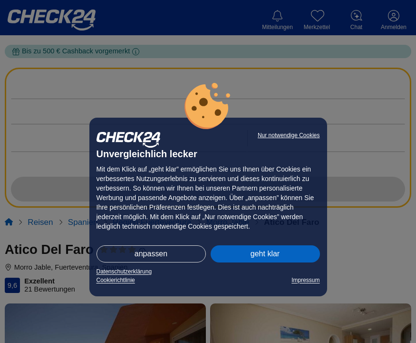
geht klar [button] (265, 254)
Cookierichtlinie (116, 280)
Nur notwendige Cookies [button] (289, 135)
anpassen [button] (151, 254)
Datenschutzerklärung (124, 271)
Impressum (305, 280)
